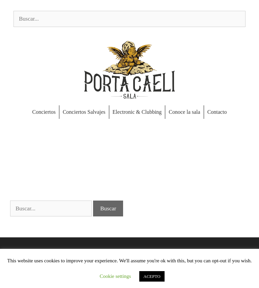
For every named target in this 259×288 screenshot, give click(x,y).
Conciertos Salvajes (84, 112)
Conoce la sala (184, 112)
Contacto (217, 112)
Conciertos (44, 112)
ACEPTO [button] (151, 276)
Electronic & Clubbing (137, 112)
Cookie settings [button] (115, 276)
